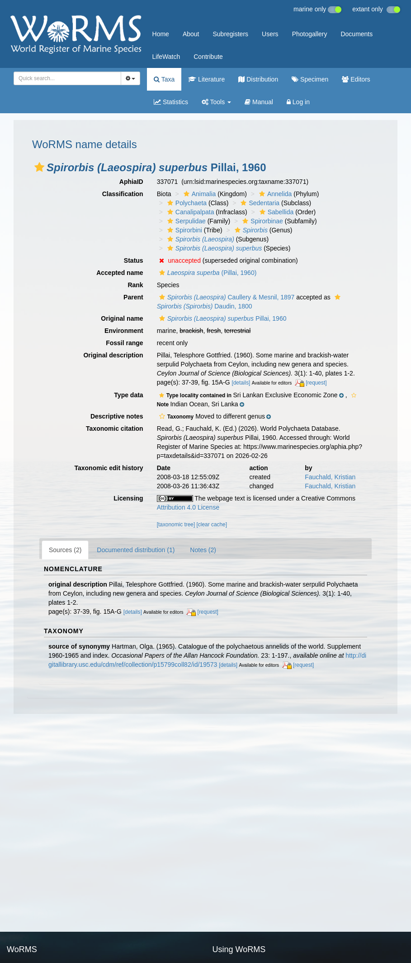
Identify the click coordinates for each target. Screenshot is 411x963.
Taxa (164, 79)
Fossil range (124, 343)
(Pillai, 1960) (207, 272)
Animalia (198, 193)
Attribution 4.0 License (188, 507)
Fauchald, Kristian (330, 477)
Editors (356, 79)
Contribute (208, 56)
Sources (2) (65, 550)
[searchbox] (66, 78)
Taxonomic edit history (108, 468)
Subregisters (230, 34)
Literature (206, 79)
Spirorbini (183, 230)
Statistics (171, 102)
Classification (122, 193)
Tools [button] (216, 102)
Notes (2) (203, 550)
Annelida (274, 193)
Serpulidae (185, 221)
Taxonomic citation (114, 428)
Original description (113, 355)
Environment (123, 330)
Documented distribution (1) (136, 550)
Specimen (310, 79)
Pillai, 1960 (222, 318)
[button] (39, 167)
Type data (128, 395)
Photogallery (309, 34)
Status (133, 260)
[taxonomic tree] (176, 524)
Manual (259, 102)
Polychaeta (186, 203)
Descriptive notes (116, 416)
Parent (133, 297)
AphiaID (131, 181)
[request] (316, 383)
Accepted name (119, 272)
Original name (122, 318)
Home (160, 34)
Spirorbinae (261, 221)
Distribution (258, 79)
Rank (135, 285)
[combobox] (67, 78)
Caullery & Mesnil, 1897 (226, 297)
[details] (240, 383)
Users (270, 34)
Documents (356, 34)
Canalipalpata (189, 212)
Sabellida (275, 212)
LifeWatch (166, 56)
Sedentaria (258, 203)
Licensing (128, 498)
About (191, 34)
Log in (298, 102)
